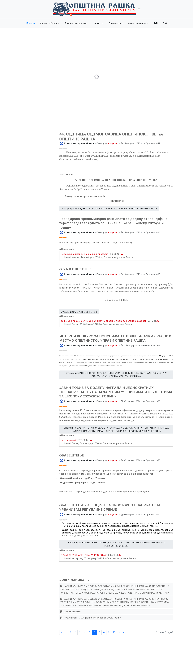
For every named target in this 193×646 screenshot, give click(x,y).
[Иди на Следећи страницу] (119, 632)
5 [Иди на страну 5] (89, 632)
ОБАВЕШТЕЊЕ (71, 455)
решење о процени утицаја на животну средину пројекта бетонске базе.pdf (104, 320)
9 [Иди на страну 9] (108, 632)
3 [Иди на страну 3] (79, 632)
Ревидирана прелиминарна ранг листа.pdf (85, 254)
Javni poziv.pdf (69, 440)
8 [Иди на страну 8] (104, 632)
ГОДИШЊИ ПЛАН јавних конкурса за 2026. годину (92, 617)
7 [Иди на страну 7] (99, 632)
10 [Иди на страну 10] (114, 632)
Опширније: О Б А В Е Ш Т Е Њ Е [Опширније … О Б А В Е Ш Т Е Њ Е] (79, 311)
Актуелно (113, 143)
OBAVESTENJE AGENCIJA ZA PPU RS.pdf (84, 555)
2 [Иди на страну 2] (75, 632)
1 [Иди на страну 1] (70, 632)
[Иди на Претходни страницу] (66, 632)
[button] (49, 23)
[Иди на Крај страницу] (123, 632)
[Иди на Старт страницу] (61, 632)
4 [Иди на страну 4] (84, 632)
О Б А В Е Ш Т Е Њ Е (75, 269)
